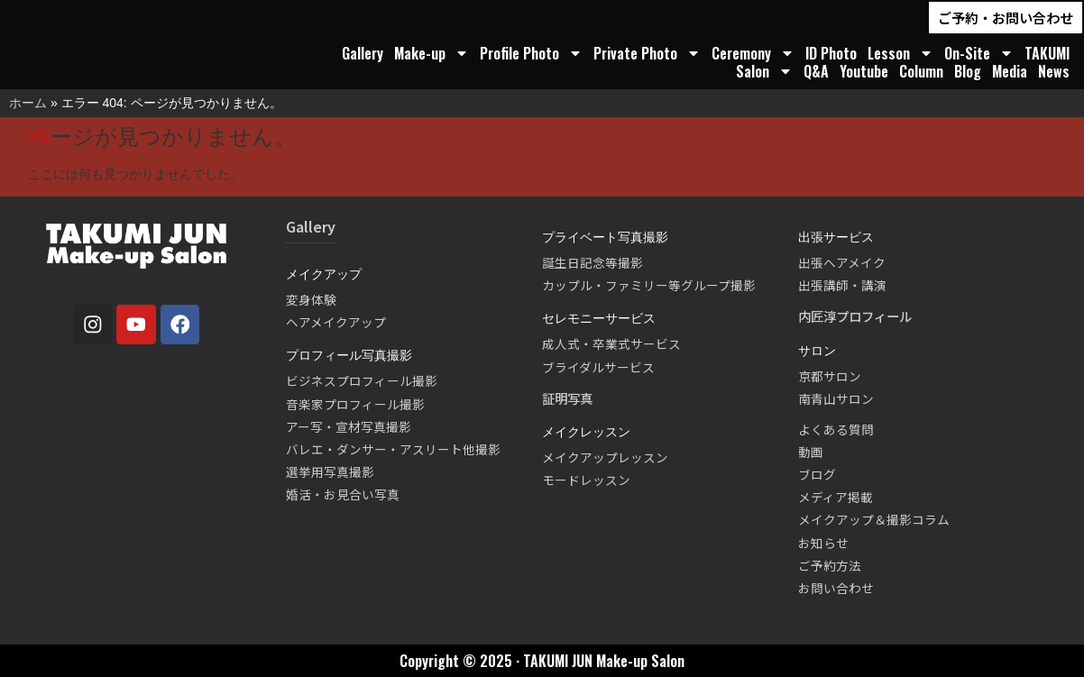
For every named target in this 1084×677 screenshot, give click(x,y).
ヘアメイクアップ (336, 322)
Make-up (431, 53)
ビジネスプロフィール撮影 (361, 380)
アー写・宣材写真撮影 (348, 426)
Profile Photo (531, 53)
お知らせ (823, 543)
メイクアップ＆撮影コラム (874, 519)
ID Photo (831, 53)
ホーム (28, 103)
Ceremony (753, 53)
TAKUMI (1047, 53)
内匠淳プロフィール (855, 315)
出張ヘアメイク (842, 262)
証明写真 (567, 398)
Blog (967, 71)
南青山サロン (836, 398)
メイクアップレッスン (605, 457)
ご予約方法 (829, 565)
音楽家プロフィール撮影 (355, 404)
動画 (810, 452)
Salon (764, 71)
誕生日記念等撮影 (592, 262)
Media (1009, 71)
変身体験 (311, 299)
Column (921, 71)
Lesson (900, 53)
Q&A (816, 71)
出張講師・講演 (842, 285)
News (1054, 71)
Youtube (864, 71)
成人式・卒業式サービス (611, 343)
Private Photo (647, 53)
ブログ (817, 474)
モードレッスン (586, 480)
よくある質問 (836, 429)
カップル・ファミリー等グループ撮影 (649, 285)
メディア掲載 (835, 497)
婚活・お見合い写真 (343, 494)
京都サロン (829, 376)
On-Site (979, 53)
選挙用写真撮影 (330, 471)
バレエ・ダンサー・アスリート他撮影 (393, 449)
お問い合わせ (836, 588)
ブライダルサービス (598, 367)
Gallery (362, 53)
